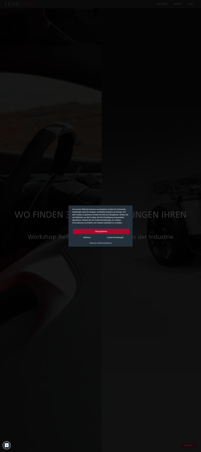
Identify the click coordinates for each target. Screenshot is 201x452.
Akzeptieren (101, 231)
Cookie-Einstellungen (115, 237)
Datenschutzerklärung (104, 243)
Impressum (93, 243)
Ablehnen (87, 237)
